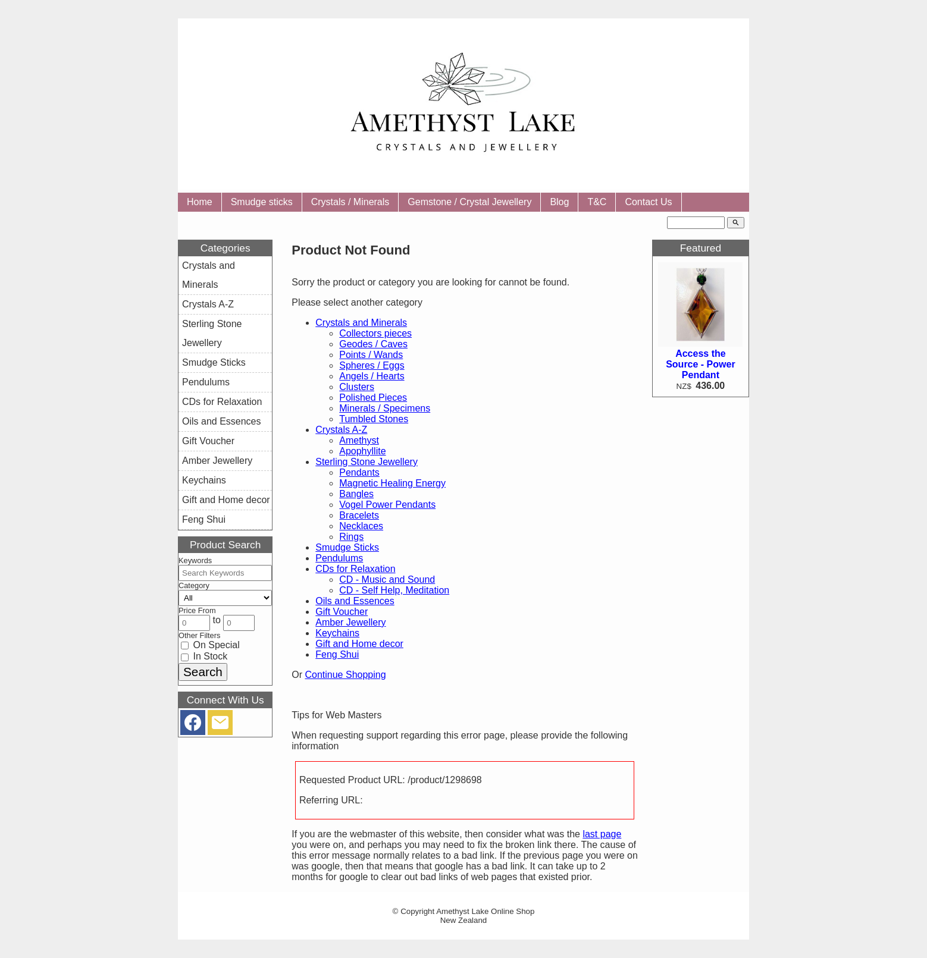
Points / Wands (371, 355)
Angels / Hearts (371, 376)
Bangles (356, 494)
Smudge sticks (262, 202)
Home (199, 202)
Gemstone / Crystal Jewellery (469, 202)
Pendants (359, 472)
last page (601, 834)
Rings (351, 537)
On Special (210, 645)
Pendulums (339, 558)
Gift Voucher (341, 612)
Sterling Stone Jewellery (366, 462)
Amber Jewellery (350, 622)
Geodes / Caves (373, 344)
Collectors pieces (375, 333)
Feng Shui (337, 654)
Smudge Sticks (347, 547)
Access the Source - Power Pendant (700, 364)
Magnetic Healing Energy (392, 483)
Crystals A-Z (341, 430)
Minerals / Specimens (384, 408)
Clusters (356, 387)
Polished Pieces (373, 397)
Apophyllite (362, 451)
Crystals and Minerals (361, 323)
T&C (596, 202)
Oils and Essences (354, 601)
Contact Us (648, 202)
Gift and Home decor (359, 644)
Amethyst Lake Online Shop (485, 911)
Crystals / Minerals (350, 202)
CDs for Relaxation (355, 569)
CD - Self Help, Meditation (394, 590)
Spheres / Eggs (371, 365)
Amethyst (359, 440)
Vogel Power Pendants (387, 505)
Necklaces (361, 526)
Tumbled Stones (373, 419)
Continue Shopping (345, 675)
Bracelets (359, 515)
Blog (559, 202)
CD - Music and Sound (387, 579)
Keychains (337, 633)
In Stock (204, 656)
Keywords (195, 560)
